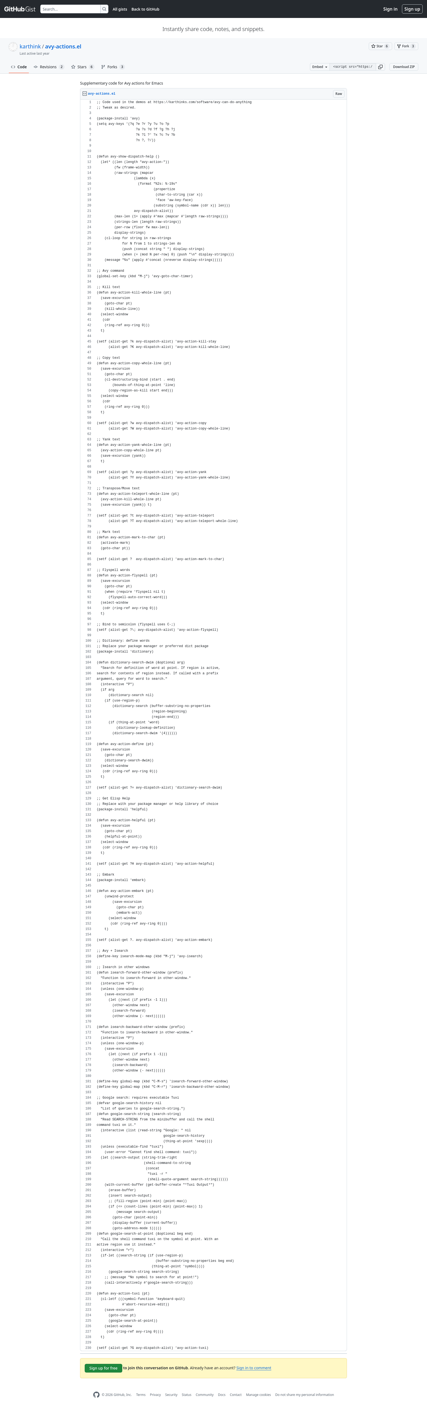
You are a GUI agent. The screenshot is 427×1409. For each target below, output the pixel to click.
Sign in (390, 9)
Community (205, 1394)
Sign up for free (103, 1368)
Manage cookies (258, 1394)
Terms (141, 1394)
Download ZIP (404, 66)
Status (186, 1394)
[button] (380, 67)
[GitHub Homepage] (96, 1394)
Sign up (412, 9)
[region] (213, 725)
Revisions (49, 67)
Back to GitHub (145, 9)
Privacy (155, 1394)
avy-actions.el (63, 46)
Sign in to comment (253, 1367)
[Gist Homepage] (20, 9)
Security (171, 1394)
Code (19, 66)
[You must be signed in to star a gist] (380, 46)
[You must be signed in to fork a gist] (406, 46)
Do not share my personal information (304, 1394)
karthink (30, 46)
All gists (120, 9)
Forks (113, 67)
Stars (82, 67)
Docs (221, 1394)
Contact (236, 1394)
